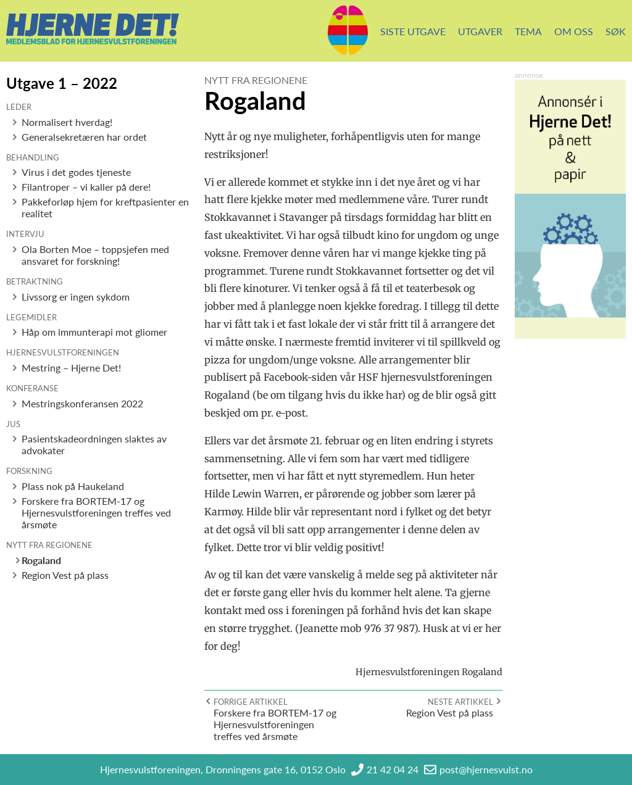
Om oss (573, 31)
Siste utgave (413, 31)
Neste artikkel (460, 702)
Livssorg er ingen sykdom (76, 296)
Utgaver (480, 31)
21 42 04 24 (392, 769)
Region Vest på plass (65, 575)
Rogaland (41, 560)
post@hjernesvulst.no (486, 769)
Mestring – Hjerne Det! (71, 367)
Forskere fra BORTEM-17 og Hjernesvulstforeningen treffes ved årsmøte (96, 512)
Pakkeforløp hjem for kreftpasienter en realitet (105, 207)
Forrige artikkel (251, 702)
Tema (528, 31)
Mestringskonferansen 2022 (82, 403)
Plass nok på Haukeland (73, 486)
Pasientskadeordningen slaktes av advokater (94, 444)
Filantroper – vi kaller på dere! (86, 187)
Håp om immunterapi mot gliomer (94, 332)
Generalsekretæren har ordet (84, 137)
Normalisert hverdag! (67, 122)
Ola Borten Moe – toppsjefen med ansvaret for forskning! (95, 255)
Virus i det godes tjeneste (76, 172)
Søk (615, 31)
